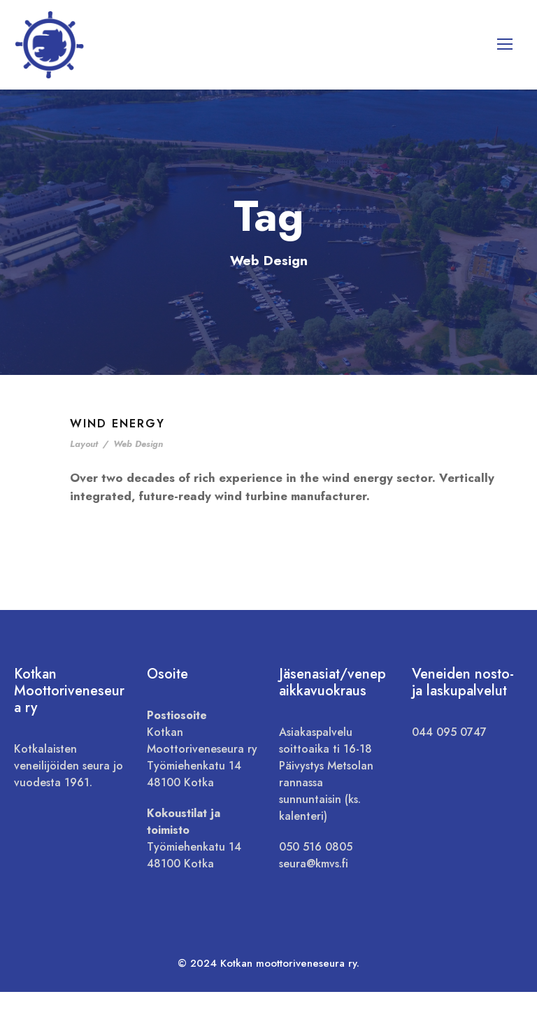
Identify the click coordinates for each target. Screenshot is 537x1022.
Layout (84, 474)
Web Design (138, 474)
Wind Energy (117, 454)
